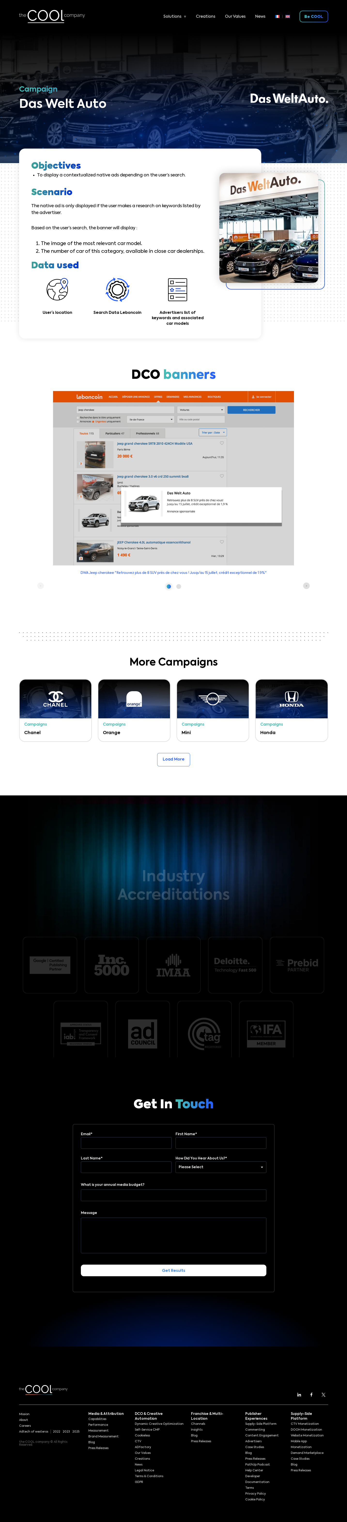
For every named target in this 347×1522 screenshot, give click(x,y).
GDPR (139, 1482)
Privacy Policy (255, 1493)
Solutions (172, 17)
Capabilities (97, 1419)
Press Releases (98, 1448)
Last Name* (126, 1163)
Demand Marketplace (307, 1453)
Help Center (254, 1470)
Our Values (235, 17)
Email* (126, 1139)
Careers (25, 1426)
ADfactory (143, 1447)
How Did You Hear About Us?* (221, 1163)
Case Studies (254, 1447)
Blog (91, 1442)
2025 (75, 1431)
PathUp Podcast (257, 1464)
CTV (138, 1441)
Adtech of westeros (33, 1431)
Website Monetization (307, 1435)
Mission (24, 1414)
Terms (249, 1488)
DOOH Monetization (306, 1429)
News (260, 17)
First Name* (221, 1139)
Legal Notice (144, 1470)
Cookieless (142, 1435)
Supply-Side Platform (261, 1424)
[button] (168, 586)
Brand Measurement (103, 1436)
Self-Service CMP (147, 1429)
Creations (205, 17)
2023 (66, 1431)
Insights (196, 1429)
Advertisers (253, 1441)
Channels (198, 1424)
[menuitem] (279, 16)
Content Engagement (262, 1435)
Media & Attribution (106, 1414)
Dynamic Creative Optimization (159, 1424)
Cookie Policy (255, 1499)
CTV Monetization (305, 1424)
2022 (56, 1431)
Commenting (255, 1429)
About (23, 1420)
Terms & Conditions (149, 1476)
